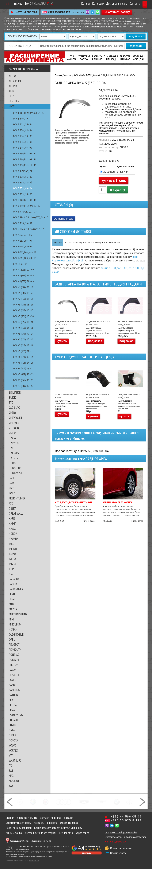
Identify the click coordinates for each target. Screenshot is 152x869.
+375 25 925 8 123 (59, 12)
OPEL (12, 639)
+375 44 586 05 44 (27, 12)
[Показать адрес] (52, 3)
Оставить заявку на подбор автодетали (125, 837)
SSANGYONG (16, 715)
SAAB (12, 685)
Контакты (123, 3)
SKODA (13, 705)
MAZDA (13, 609)
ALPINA (13, 86)
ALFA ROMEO (16, 81)
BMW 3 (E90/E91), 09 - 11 (24, 159)
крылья (7, 24)
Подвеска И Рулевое (97, 58)
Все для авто (66, 833)
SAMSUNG (14, 690)
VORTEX (13, 750)
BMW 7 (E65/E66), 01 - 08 (24, 252)
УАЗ (11, 786)
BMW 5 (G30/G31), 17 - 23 (25, 211)
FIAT (11, 488)
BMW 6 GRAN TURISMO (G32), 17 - (29, 229)
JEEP (11, 569)
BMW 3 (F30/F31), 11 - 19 (24, 165)
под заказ (95, 341)
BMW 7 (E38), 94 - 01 (22, 246)
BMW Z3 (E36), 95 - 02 (23, 380)
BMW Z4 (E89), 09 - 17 (23, 386)
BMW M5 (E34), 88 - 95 (23, 275)
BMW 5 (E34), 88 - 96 (22, 182)
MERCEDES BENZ (18, 614)
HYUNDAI (14, 539)
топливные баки (25, 29)
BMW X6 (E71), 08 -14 (23, 357)
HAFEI (12, 518)
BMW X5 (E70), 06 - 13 (23, 339)
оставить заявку (119, 12)
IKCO (11, 544)
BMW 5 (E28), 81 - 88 (22, 176)
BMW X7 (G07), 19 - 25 (23, 374)
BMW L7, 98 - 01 (20, 264)
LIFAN (12, 599)
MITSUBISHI (15, 624)
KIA (11, 574)
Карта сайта (82, 833)
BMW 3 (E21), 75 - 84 (22, 124)
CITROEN (14, 428)
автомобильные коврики (93, 27)
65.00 (109, 171)
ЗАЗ (11, 770)
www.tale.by (34, 861)
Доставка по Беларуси (108, 243)
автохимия (47, 29)
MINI (11, 619)
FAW (11, 483)
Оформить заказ (69, 823)
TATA (12, 730)
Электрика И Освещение (139, 58)
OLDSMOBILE (16, 634)
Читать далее (89, 521)
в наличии (122, 172)
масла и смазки (74, 29)
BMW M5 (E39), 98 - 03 (23, 281)
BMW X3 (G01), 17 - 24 (23, 316)
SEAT (12, 700)
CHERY (12, 412)
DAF (11, 448)
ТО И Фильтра (71, 58)
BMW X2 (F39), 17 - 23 (23, 298)
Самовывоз (60, 243)
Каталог (74, 3)
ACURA (12, 76)
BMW (12, 106)
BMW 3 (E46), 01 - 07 (22, 142)
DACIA (12, 438)
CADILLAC (14, 407)
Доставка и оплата (105, 3)
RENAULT (14, 675)
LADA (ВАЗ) (15, 579)
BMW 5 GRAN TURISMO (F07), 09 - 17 (30, 217)
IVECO (12, 559)
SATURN (13, 695)
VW (11, 755)
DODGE (13, 463)
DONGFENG (15, 468)
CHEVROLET (15, 418)
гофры (140, 27)
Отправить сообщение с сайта (121, 832)
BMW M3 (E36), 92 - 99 (23, 269)
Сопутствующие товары (18, 823)
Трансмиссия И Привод (111, 58)
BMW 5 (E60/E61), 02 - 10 (24, 200)
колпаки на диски (114, 27)
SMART (13, 710)
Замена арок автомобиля (117, 502)
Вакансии (52, 823)
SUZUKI (13, 725)
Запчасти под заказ (50, 818)
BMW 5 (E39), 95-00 (66, 396)
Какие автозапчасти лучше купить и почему (58, 828)
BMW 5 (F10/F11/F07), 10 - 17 (26, 205)
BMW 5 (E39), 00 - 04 (22, 188)
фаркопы (37, 29)
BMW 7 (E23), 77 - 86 (22, 235)
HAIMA (12, 523)
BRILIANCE (15, 392)
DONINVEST (15, 473)
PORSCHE (14, 660)
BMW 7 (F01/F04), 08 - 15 (24, 258)
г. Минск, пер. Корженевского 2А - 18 (30, 840)
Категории (87, 3)
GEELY (12, 508)
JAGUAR (13, 564)
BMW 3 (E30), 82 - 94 (22, 130)
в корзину (117, 189)
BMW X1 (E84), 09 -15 (23, 287)
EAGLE (12, 478)
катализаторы (10, 29)
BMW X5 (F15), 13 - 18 (23, 345)
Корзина (139, 3)
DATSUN (13, 458)
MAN (11, 604)
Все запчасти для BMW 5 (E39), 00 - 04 (82, 451)
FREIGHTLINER (17, 498)
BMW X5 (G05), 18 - (22, 351)
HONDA (13, 533)
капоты (136, 21)
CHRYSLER (14, 423)
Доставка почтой (134, 243)
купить (62, 341)
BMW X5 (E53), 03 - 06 (23, 328)
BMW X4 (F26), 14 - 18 (23, 322)
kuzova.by (16, 3)
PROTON (13, 665)
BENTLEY (14, 101)
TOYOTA (13, 740)
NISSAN (13, 629)
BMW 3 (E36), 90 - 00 (22, 136)
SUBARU (13, 720)
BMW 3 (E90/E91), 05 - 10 (24, 153)
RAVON (12, 670)
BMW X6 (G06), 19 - (22, 368)
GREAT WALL (16, 513)
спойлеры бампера (46, 24)
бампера (129, 21)
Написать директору (115, 841)
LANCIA (13, 584)
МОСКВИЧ (14, 781)
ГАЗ (11, 765)
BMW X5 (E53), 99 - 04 (23, 333)
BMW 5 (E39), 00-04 (67, 323)
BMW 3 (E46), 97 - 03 (22, 147)
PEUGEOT (14, 644)
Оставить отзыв (63, 218)
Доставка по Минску (81, 243)
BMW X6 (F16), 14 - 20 (23, 362)
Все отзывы (86, 853)
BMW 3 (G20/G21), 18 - (23, 171)
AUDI (11, 91)
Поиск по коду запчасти (19, 828)
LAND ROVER (16, 589)
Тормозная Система (84, 58)
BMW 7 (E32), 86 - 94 (22, 240)
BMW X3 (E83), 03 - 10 (23, 304)
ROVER (12, 680)
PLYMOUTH (15, 649)
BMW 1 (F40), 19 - (21, 118)
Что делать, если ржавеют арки (73, 502)
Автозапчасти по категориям (40, 833)
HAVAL (12, 528)
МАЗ (11, 775)
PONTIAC (14, 654)
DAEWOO (14, 443)
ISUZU (12, 554)
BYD (11, 402)
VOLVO (12, 745)
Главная (10, 818)
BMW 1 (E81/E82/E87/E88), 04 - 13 (29, 112)
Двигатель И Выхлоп (125, 58)
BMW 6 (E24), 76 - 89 (22, 223)
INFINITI (13, 549)
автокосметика (59, 29)
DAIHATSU (14, 453)
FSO (11, 503)
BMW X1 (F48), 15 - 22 (23, 293)
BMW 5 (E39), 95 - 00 (22, 194)
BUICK (12, 397)
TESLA (12, 735)
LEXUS (12, 594)
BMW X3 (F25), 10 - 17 (23, 310)
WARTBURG (15, 760)
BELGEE (13, 96)
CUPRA (12, 433)
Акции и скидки (14, 833)
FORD (12, 493)
